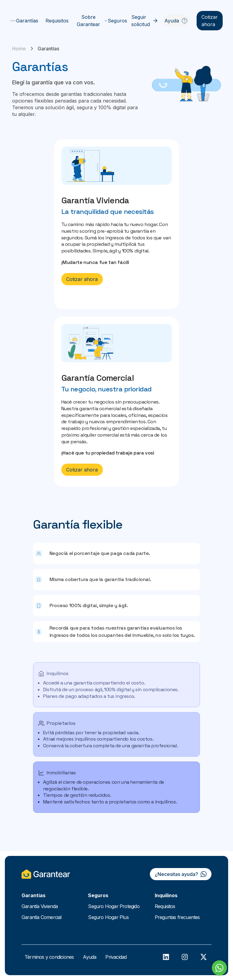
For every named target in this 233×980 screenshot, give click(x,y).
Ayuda (175, 21)
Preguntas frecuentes (177, 917)
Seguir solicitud (144, 20)
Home (19, 49)
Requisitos (57, 21)
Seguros (117, 21)
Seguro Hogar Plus (108, 917)
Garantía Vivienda (40, 906)
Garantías (27, 21)
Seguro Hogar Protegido (113, 906)
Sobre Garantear (92, 20)
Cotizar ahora (209, 20)
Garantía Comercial (42, 917)
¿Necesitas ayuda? (181, 874)
